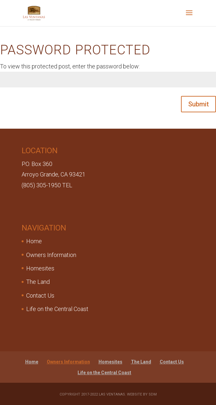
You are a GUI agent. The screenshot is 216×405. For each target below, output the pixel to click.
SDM (153, 394)
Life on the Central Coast (57, 308)
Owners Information (51, 254)
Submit (198, 104)
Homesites (40, 268)
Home (34, 241)
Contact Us (40, 295)
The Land (38, 281)
